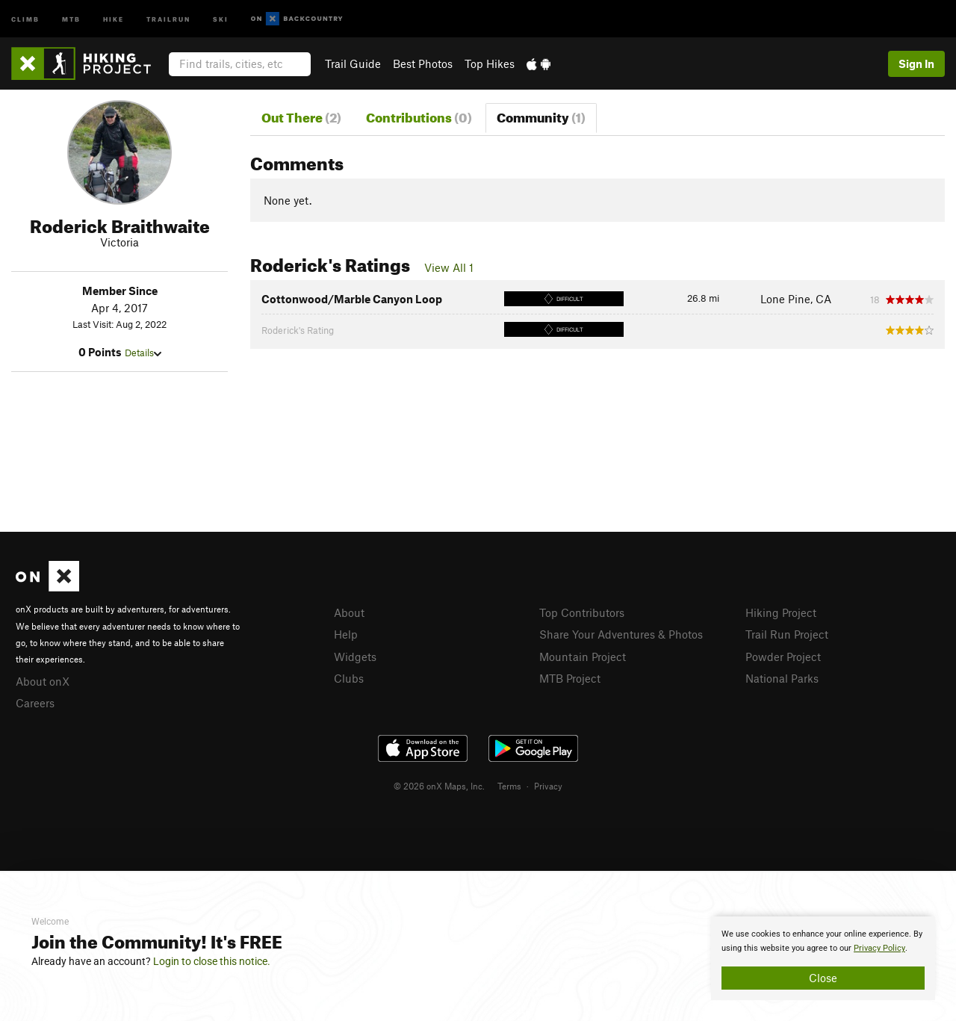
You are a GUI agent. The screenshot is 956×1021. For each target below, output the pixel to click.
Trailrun (168, 18)
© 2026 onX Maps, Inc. (439, 786)
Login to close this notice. (211, 961)
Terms (509, 786)
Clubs (349, 678)
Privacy (548, 786)
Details (143, 353)
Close (823, 977)
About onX (42, 681)
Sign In (916, 63)
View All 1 (449, 267)
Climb (25, 18)
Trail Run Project (786, 634)
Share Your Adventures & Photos (621, 634)
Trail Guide (353, 63)
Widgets (355, 656)
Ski (221, 18)
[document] (823, 958)
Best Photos (423, 63)
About (349, 612)
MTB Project (569, 678)
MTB (71, 18)
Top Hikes (490, 63)
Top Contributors (581, 612)
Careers (35, 703)
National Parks (782, 678)
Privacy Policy (879, 948)
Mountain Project (582, 656)
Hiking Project (780, 612)
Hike (113, 18)
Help (346, 634)
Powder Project (783, 656)
